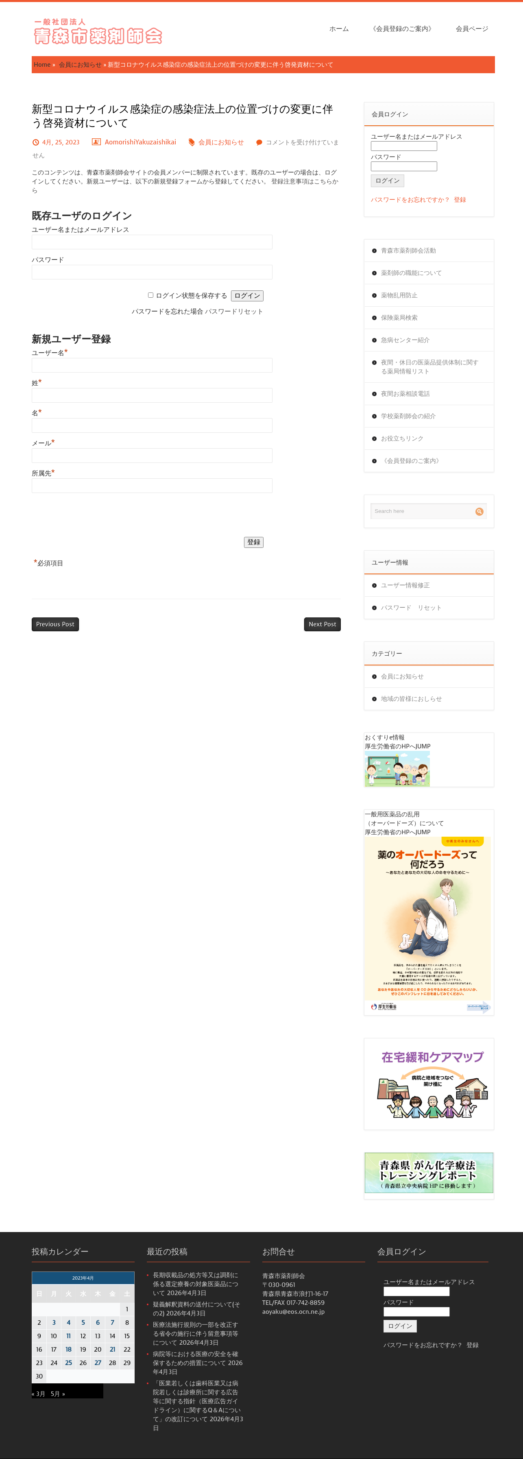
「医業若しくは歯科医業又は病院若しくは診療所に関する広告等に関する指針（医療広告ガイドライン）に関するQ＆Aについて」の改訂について (197, 1401)
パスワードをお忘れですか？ (410, 200)
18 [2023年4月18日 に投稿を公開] (68, 1350)
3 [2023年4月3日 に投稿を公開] (54, 1323)
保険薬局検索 (399, 318)
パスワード (48, 259)
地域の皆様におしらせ (411, 699)
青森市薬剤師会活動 (408, 250)
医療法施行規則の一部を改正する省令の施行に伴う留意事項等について (195, 1334)
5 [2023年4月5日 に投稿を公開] (83, 1323)
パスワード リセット (411, 608)
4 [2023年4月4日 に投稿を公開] (68, 1323)
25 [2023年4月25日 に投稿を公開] (68, 1363)
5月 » (58, 1394)
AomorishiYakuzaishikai (141, 142)
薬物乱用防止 (399, 295)
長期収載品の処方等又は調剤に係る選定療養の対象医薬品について (195, 1284)
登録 (460, 200)
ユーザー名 (50, 352)
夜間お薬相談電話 (405, 394)
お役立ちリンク (402, 438)
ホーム (339, 28)
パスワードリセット (234, 311)
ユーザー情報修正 (405, 585)
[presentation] (93, 516)
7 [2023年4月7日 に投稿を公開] (112, 1323)
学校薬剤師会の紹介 (408, 416)
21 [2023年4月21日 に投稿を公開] (112, 1350)
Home (42, 65)
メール (43, 443)
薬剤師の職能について (411, 273)
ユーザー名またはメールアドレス (80, 229)
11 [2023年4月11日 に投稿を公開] (68, 1336)
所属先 (43, 473)
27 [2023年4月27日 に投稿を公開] (97, 1363)
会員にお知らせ (80, 65)
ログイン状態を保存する (191, 295)
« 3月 (39, 1394)
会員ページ (472, 28)
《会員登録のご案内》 (402, 28)
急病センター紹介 (405, 340)
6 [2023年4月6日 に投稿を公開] (98, 1323)
